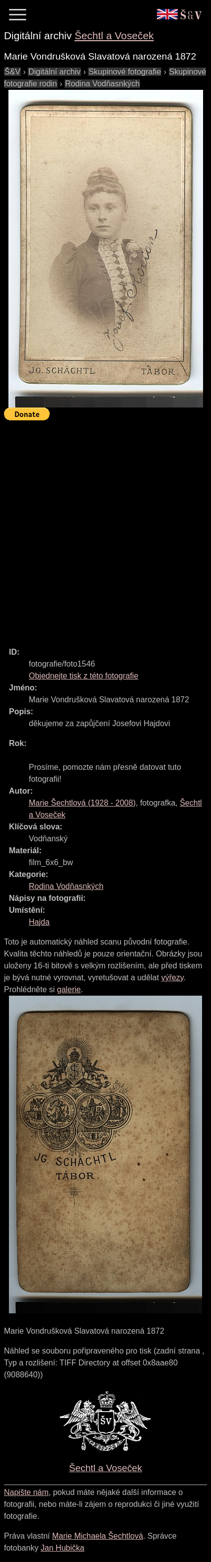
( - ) (82, 803)
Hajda (39, 922)
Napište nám (26, 1492)
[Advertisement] (105, 529)
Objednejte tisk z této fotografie (84, 676)
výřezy (172, 977)
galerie (69, 989)
